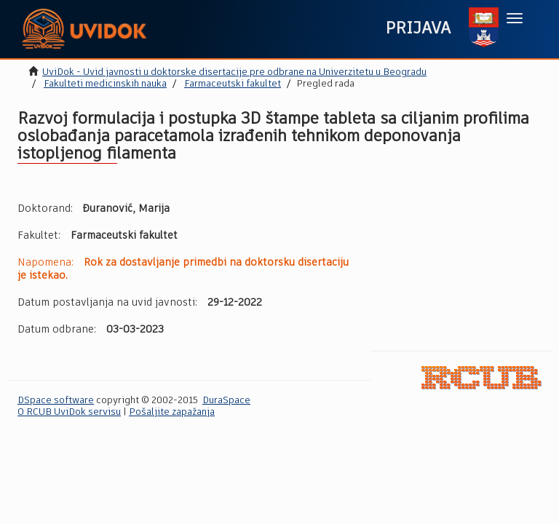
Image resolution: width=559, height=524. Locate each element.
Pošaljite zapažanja (172, 412)
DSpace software (55, 400)
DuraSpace (226, 400)
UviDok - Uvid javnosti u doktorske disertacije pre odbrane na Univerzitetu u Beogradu (234, 72)
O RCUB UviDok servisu (69, 412)
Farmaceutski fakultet (232, 84)
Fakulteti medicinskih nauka (105, 84)
